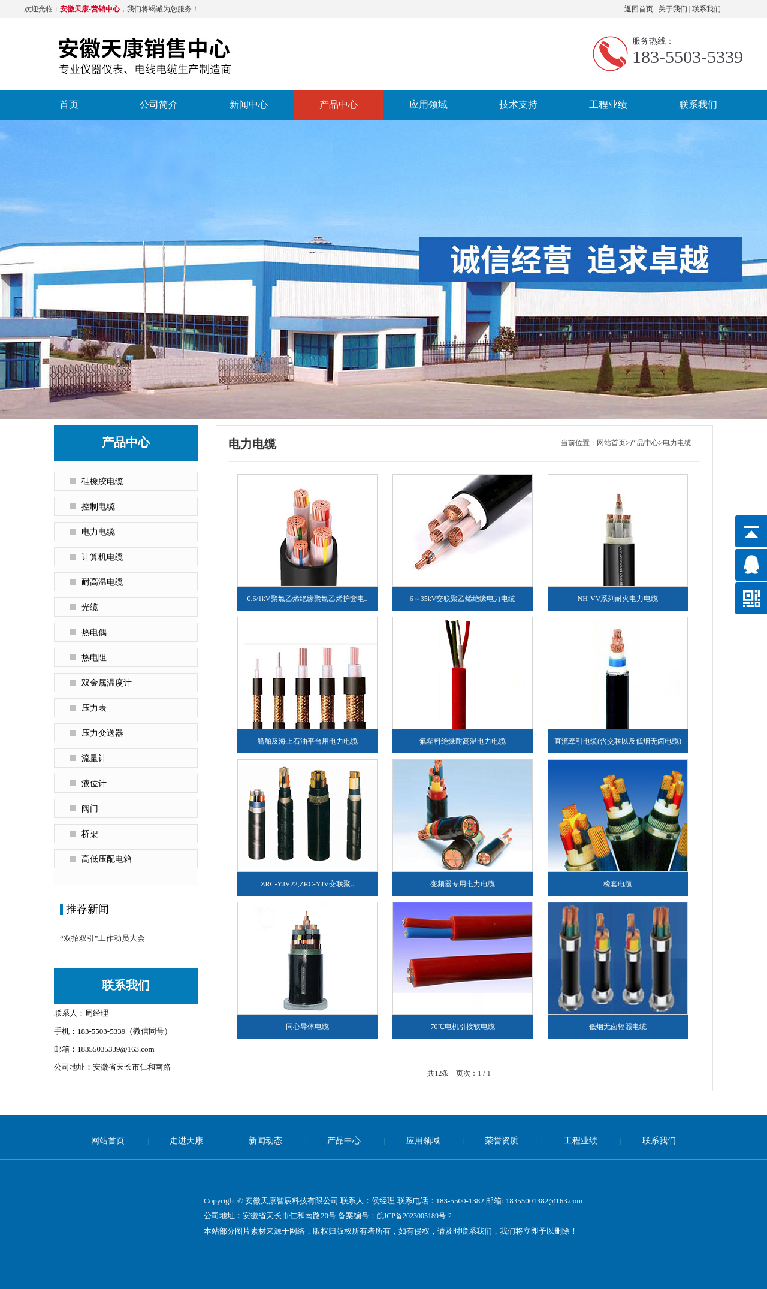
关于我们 (673, 9)
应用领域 (428, 104)
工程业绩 (608, 104)
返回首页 (638, 9)
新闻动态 (265, 1140)
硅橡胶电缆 (102, 481)
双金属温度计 (106, 682)
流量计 (94, 758)
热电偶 (94, 632)
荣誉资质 (501, 1140)
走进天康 (186, 1140)
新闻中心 (249, 104)
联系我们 (706, 9)
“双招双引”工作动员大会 (102, 938)
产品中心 (338, 104)
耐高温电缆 (102, 582)
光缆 (89, 607)
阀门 (89, 808)
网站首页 (611, 443)
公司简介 (159, 104)
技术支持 (518, 104)
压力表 (94, 708)
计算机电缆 (102, 557)
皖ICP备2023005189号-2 (414, 1216)
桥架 (89, 833)
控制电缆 (98, 506)
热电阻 (94, 657)
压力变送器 (102, 733)
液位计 (94, 783)
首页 (68, 104)
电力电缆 (98, 531)
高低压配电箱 (106, 859)
